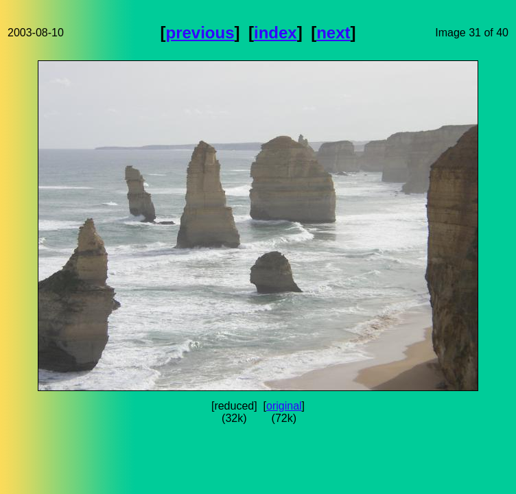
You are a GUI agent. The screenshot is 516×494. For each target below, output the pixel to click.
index (275, 32)
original (284, 406)
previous (200, 32)
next (333, 32)
